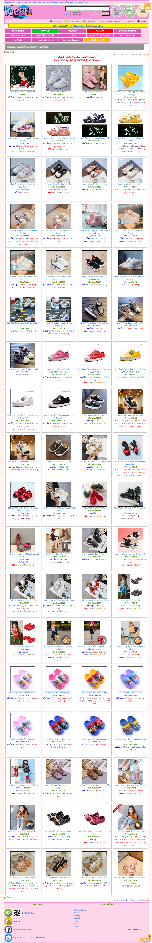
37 (57, 288)
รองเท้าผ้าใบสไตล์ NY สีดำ (94, 554)
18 (27, 562)
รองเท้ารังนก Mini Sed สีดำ (130, 600)
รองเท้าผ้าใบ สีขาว (58, 92)
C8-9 (136, 698)
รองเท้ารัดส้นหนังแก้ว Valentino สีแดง (94, 600)
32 (35, 97)
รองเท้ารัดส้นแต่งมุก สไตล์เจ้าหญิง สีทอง (94, 462)
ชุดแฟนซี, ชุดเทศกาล (113, 31)
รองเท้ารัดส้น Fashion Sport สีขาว (23, 462)
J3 (35, 698)
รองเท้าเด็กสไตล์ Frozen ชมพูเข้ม (58, 693)
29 (17, 97)
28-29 (125, 100)
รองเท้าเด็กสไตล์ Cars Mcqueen (94, 739)
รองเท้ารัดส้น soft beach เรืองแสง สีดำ (94, 138)
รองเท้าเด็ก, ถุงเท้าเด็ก (41, 36)
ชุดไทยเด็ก (65, 31)
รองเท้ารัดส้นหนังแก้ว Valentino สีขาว (59, 600)
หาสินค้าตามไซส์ (89, 40)
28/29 (137, 606)
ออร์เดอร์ (91, 22)
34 (91, 285)
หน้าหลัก (57, 22)
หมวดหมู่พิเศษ (16, 31)
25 (142, 190)
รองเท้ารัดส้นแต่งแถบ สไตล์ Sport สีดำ (130, 554)
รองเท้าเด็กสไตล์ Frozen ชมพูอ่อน (22, 693)
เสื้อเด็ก (65, 36)
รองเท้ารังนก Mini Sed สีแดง (22, 647)
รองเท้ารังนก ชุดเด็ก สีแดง (94, 508)
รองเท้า (94, 12)
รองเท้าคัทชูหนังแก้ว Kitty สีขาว (130, 184)
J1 (80, 701)
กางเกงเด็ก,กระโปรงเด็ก (89, 36)
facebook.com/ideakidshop (22, 930)
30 (100, 143)
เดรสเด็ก (76, 926)
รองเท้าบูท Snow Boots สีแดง (23, 92)
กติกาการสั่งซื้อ (74, 22)
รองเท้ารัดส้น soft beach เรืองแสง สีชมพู (59, 138)
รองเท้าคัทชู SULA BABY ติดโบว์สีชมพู (130, 785)
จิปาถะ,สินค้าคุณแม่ (65, 40)
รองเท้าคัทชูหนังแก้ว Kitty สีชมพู (94, 184)
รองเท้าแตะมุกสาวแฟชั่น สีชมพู (22, 878)
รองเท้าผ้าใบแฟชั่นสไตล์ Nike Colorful (23, 369)
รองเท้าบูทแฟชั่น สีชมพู (94, 92)
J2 (27, 698)
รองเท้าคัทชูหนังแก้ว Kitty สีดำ (59, 184)
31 (26, 97)
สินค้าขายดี (40, 31)
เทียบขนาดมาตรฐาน (110, 22)
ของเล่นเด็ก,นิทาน (40, 40)
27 (22, 149)
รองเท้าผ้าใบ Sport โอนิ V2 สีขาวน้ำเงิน (23, 832)
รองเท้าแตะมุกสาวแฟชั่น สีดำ (59, 878)
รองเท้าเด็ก (77, 916)
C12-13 (101, 698)
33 (22, 100)
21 (95, 421)
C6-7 (17, 698)
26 (53, 97)
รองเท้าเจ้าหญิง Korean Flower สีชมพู (130, 878)
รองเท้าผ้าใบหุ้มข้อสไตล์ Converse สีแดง (94, 647)
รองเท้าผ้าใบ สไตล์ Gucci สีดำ (59, 462)
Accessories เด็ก (113, 36)
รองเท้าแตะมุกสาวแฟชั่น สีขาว (94, 878)
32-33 (117, 103)
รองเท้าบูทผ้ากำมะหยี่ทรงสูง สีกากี (58, 554)
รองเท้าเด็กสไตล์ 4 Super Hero (58, 739)
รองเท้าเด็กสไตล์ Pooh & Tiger (94, 693)
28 (61, 97)
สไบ (94, 14)
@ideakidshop (78, 26)
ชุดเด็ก (76, 924)
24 (26, 146)
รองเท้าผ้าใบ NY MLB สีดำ (94, 416)
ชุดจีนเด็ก (89, 31)
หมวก (100, 12)
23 (133, 146)
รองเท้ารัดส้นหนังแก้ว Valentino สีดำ (22, 600)
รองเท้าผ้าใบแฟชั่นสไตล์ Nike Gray (130, 323)
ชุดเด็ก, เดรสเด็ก (16, 36)
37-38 (129, 103)
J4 (21, 701)
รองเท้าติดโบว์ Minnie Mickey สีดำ (58, 832)
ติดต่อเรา (130, 22)
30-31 (137, 100)
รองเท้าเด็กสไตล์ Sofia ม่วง (130, 693)
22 (17, 146)
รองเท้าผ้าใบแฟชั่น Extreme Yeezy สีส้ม (94, 785)
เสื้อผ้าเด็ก (83, 910)
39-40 (140, 103)
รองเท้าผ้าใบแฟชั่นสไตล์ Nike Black (94, 323)
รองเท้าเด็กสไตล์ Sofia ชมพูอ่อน (23, 739)
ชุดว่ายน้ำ (99, 14)
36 (57, 100)
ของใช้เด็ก (16, 40)
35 (95, 97)
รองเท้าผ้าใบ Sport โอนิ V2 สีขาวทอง (130, 832)
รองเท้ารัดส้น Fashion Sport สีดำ (130, 416)
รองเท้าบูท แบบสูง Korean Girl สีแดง (23, 785)
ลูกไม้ (91, 14)
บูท (97, 12)
